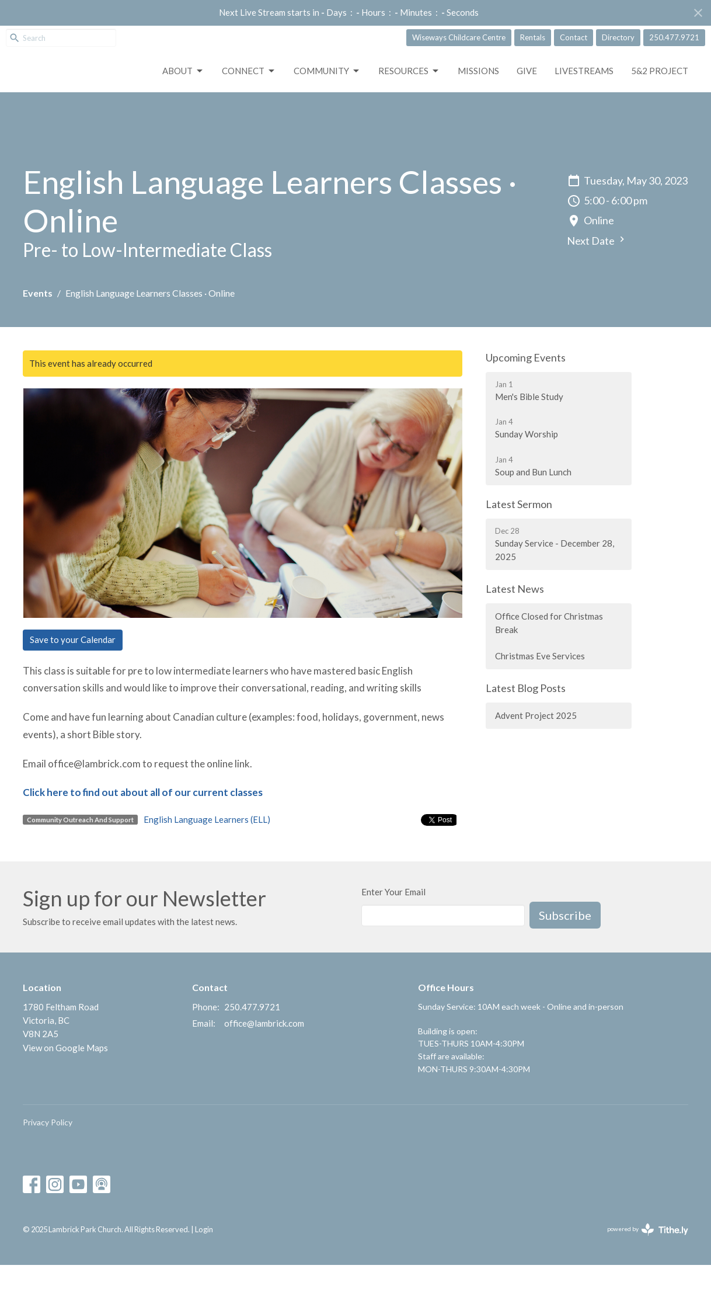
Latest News (515, 638)
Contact (573, 37)
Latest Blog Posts (526, 737)
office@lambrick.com (264, 1072)
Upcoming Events (526, 407)
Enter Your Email (393, 941)
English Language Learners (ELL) (207, 868)
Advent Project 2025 (536, 764)
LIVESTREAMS (584, 119)
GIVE (527, 119)
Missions (478, 119)
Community (327, 120)
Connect (249, 120)
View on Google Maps (65, 1096)
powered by (647, 1278)
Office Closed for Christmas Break (549, 672)
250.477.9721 (674, 37)
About (183, 120)
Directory (618, 37)
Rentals (532, 37)
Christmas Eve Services (540, 705)
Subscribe (565, 964)
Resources (409, 120)
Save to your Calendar (73, 689)
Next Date (597, 290)
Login (204, 1278)
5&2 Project (659, 119)
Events (38, 342)
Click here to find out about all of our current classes (143, 842)
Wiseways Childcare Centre (459, 37)
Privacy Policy (47, 1172)
